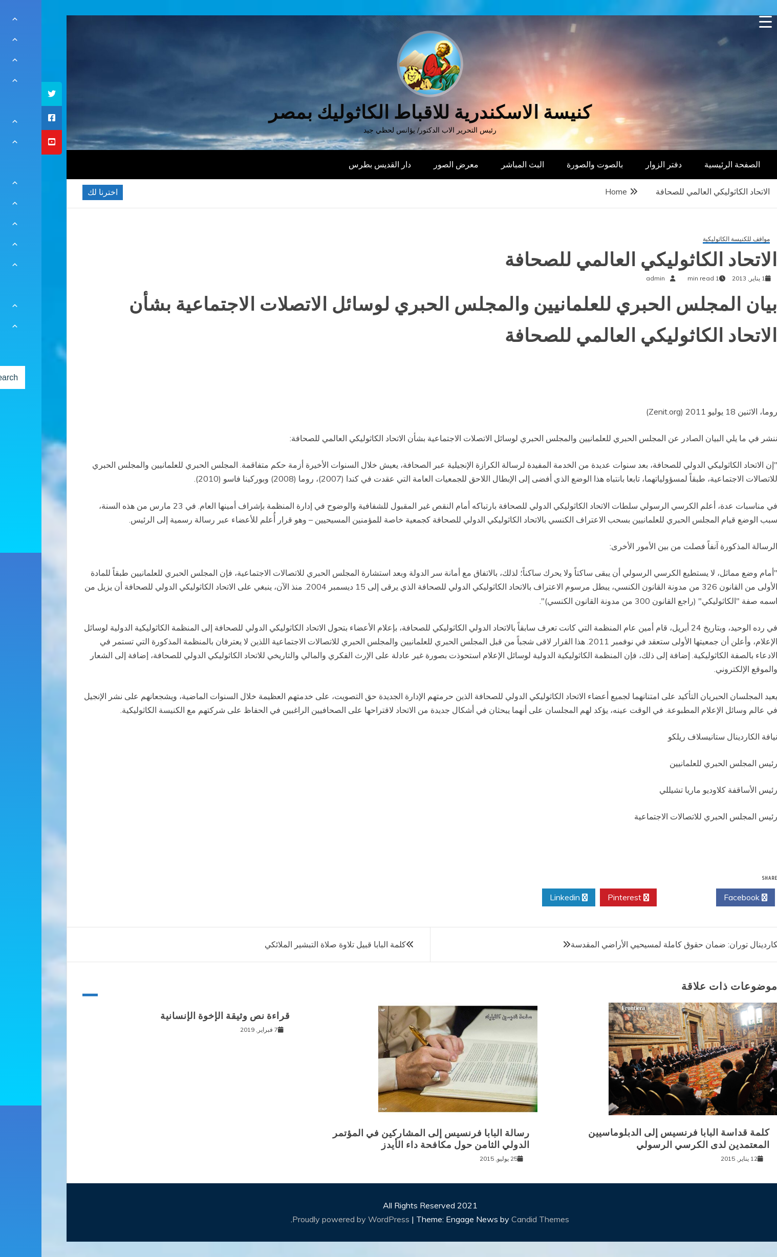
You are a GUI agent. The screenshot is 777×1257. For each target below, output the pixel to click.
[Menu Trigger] (724, 22)
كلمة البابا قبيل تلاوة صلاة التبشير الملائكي (293, 944)
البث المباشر (481, 164)
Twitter (645, 897)
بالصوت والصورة (553, 164)
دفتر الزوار (622, 164)
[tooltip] (10, 94)
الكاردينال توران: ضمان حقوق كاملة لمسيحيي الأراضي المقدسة (635, 944)
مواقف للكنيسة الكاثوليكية (694, 239)
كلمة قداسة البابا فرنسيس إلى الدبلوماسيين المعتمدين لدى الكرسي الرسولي (637, 1138)
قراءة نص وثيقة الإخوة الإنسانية (184, 1016)
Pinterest (587, 897)
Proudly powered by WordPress (310, 1219)
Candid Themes (499, 1219)
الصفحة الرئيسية (691, 164)
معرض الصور (414, 164)
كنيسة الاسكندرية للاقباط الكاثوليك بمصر (388, 112)
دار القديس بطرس (338, 164)
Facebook (704, 897)
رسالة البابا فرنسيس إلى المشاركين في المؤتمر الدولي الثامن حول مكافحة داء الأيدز (389, 1139)
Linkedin (527, 897)
